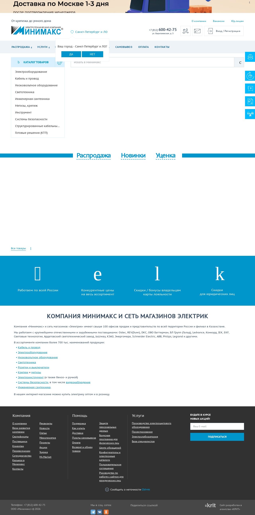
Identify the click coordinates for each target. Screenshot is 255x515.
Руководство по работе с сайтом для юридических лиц (111, 476)
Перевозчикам (21, 450)
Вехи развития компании (21, 429)
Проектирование (142, 431)
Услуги (42, 47)
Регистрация (232, 31)
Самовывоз (123, 47)
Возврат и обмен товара (82, 449)
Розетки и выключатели (33, 367)
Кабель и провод (29, 347)
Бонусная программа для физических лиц (109, 439)
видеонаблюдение (78, 382)
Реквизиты (45, 423)
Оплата (143, 47)
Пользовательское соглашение (110, 466)
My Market (45, 456)
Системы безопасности (33, 382)
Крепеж (23, 372)
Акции (43, 447)
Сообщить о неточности (127, 489)
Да (71, 54)
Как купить (78, 428)
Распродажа (21, 47)
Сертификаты (20, 436)
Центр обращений (110, 447)
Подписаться (217, 436)
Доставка (77, 432)
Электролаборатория (145, 436)
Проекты (44, 442)
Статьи (43, 432)
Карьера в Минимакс (18, 462)
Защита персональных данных (107, 427)
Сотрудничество (21, 455)
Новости (44, 428)
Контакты (162, 47)
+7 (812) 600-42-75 (34, 504)
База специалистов (143, 441)
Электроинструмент (31, 377)
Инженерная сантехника (34, 387)
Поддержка (79, 423)
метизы (36, 372)
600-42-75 (163, 30)
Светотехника (27, 362)
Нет (92, 54)
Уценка (43, 452)
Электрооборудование (32, 352)
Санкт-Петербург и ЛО (91, 32)
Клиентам (18, 446)
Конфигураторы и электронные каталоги (110, 456)
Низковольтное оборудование (38, 357)
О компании (199, 21)
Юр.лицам (237, 21)
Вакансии (219, 21)
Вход (219, 31)
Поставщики (19, 441)
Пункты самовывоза (84, 437)
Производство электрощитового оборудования (151, 425)
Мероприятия (47, 437)
